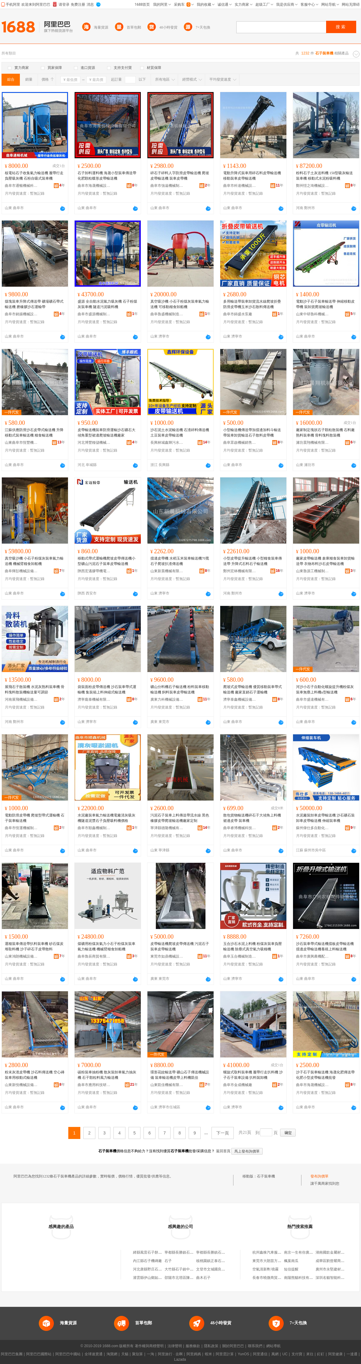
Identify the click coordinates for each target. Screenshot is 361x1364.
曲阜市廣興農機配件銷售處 (312, 956)
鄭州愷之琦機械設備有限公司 (312, 186)
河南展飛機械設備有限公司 (21, 699)
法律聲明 (175, 1346)
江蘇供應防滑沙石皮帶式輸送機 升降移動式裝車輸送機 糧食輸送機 (34, 432)
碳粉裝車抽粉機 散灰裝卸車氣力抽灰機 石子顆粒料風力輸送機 (107, 1075)
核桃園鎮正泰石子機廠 (214, 1261)
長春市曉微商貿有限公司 (272, 1278)
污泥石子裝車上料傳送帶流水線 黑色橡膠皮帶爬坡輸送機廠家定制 (179, 818)
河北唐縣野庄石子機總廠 (153, 1269)
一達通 (352, 1354)
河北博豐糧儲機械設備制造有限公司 (94, 442)
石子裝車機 (266, 1176)
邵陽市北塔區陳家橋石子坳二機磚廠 (193, 1278)
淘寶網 (111, 1354)
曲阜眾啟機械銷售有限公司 (239, 442)
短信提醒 (291, 1269)
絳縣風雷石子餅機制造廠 (153, 1252)
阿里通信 (260, 1354)
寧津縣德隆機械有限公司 (167, 828)
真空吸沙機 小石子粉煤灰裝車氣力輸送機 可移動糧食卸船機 (179, 304)
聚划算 (137, 1354)
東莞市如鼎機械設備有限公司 (167, 956)
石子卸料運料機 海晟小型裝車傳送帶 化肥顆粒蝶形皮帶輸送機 (107, 176)
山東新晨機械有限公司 (167, 571)
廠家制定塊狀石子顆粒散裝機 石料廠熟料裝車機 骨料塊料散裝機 (325, 432)
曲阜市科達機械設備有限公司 (239, 186)
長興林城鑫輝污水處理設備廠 (167, 442)
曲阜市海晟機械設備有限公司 (94, 186)
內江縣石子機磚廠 (147, 1261)
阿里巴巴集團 (12, 1354)
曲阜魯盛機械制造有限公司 (167, 314)
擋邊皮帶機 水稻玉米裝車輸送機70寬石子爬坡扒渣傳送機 (179, 561)
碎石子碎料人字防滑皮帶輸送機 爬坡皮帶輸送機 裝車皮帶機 (179, 176)
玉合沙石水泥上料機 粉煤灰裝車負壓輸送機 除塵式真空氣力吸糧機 (252, 946)
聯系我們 (255, 1346)
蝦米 (208, 1354)
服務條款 (193, 1346)
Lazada (180, 1359)
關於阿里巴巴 (233, 1346)
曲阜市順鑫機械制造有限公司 (94, 828)
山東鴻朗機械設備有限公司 (21, 956)
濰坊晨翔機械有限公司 (312, 442)
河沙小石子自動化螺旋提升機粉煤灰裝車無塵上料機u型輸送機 (325, 689)
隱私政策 (211, 1346)
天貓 (124, 1354)
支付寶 (297, 1354)
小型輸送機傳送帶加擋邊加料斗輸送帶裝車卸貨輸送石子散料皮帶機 (252, 432)
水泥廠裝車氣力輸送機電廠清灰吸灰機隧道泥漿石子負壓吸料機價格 (106, 818)
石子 (168, 1261)
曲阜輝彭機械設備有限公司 (21, 571)
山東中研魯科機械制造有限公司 (312, 314)
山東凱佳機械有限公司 (167, 1085)
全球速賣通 (94, 1354)
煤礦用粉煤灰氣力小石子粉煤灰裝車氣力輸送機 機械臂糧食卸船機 (106, 946)
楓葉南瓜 (291, 1261)
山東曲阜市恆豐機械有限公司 (21, 442)
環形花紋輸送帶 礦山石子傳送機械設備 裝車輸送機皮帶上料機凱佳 (179, 1075)
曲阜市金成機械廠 (237, 1085)
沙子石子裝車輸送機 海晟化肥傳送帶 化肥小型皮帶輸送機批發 (325, 1075)
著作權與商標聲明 (149, 1346)
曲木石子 (203, 1278)
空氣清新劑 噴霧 (265, 1269)
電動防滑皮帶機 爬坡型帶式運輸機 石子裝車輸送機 (34, 818)
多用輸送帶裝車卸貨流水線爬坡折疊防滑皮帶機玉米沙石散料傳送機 (252, 304)
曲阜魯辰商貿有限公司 (94, 956)
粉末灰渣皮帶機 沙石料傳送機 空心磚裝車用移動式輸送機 (34, 1075)
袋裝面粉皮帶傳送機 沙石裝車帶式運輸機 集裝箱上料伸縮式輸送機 (107, 689)
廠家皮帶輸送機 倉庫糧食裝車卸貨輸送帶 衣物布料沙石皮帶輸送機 (325, 561)
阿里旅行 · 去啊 (170, 1354)
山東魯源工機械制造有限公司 (312, 571)
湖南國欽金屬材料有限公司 (337, 1252)
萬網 (275, 1354)
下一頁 (222, 1133)
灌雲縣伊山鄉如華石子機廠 (154, 1278)
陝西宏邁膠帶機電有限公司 (94, 571)
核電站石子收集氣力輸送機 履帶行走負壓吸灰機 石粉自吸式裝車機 (34, 176)
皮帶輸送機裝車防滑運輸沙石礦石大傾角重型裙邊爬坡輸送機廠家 (106, 432)
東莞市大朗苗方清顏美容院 (274, 1261)
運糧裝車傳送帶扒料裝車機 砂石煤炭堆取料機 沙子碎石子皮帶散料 (34, 946)
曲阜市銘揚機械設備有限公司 (21, 314)
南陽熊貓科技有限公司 (302, 1278)
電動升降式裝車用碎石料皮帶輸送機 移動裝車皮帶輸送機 (252, 176)
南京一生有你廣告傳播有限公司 (309, 1252)
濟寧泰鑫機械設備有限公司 (239, 699)
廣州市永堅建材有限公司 (335, 1269)
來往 (309, 1354)
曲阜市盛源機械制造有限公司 (94, 314)
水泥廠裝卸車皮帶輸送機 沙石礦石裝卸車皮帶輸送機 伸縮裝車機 (325, 818)
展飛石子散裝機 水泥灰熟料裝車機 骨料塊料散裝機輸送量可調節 (34, 689)
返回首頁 (223, 1151)
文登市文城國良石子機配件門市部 (223, 1269)
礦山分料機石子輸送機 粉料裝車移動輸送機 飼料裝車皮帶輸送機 (179, 689)
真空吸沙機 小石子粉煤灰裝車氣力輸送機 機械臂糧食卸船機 (34, 561)
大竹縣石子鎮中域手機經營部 (188, 1269)
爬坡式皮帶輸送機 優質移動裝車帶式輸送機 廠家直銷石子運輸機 (252, 689)
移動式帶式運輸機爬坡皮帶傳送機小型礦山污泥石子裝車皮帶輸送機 (106, 561)
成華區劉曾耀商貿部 (332, 1261)
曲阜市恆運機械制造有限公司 (21, 828)
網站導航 (273, 1346)
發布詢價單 (319, 1176)
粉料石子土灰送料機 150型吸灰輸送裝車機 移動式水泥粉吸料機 (324, 176)
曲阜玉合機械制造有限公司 (239, 956)
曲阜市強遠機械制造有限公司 (167, 186)
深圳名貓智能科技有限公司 (337, 1278)
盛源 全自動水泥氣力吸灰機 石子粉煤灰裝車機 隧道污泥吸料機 (107, 304)
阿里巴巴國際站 (38, 1354)
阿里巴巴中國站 (68, 1354)
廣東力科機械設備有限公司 (167, 699)
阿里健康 (335, 1354)
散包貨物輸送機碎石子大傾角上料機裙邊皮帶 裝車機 (252, 818)
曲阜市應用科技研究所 (94, 1085)
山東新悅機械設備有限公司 (21, 1085)
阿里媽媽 (194, 1354)
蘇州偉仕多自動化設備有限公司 (312, 828)
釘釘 (320, 1354)
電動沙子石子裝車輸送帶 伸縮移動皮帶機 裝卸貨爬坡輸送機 (325, 304)
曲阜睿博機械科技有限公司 (239, 828)
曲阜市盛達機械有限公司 (312, 699)
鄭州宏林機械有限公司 (239, 571)
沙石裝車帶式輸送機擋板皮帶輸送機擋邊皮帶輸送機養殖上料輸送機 (325, 946)
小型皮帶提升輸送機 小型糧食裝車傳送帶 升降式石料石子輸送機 (252, 561)
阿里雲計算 (225, 1354)
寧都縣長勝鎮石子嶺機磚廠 (186, 1252)
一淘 (150, 1354)
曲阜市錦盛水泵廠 (237, 314)
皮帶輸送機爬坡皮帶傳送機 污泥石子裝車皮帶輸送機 (179, 946)
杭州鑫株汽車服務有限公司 (274, 1252)
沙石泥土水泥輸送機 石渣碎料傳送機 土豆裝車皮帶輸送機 (179, 432)
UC (285, 1354)
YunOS (243, 1354)
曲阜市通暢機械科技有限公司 (21, 186)
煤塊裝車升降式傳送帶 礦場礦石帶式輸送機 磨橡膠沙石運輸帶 (34, 304)
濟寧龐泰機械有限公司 (94, 699)
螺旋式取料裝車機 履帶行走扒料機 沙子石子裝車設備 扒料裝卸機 (253, 1075)
